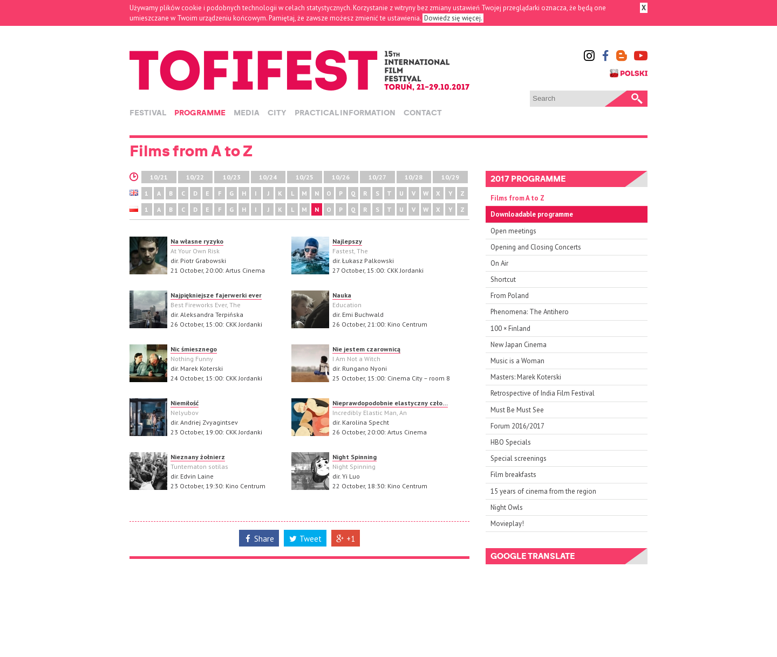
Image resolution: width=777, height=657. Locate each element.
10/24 (268, 177)
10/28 (413, 177)
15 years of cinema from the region (543, 491)
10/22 (195, 177)
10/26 (341, 177)
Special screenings (518, 458)
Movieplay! (507, 523)
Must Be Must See (517, 409)
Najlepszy (347, 241)
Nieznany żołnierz (198, 457)
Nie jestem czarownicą (366, 349)
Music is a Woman (517, 360)
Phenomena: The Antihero (529, 311)
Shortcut (503, 279)
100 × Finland (510, 328)
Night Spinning (354, 457)
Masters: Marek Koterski (525, 377)
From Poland (509, 295)
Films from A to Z (517, 198)
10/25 (304, 177)
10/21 (159, 177)
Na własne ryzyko (197, 241)
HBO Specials (510, 442)
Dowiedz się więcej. (452, 18)
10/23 (232, 177)
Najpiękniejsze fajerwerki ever (216, 295)
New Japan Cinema (518, 344)
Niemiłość (185, 403)
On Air (499, 263)
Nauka (341, 295)
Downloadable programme (531, 214)
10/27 (377, 177)
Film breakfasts (513, 474)
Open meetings (513, 231)
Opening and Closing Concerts (535, 247)
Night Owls (506, 507)
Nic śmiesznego (194, 349)
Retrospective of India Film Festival (542, 393)
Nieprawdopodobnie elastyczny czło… (390, 403)
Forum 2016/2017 (517, 426)
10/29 (450, 177)
